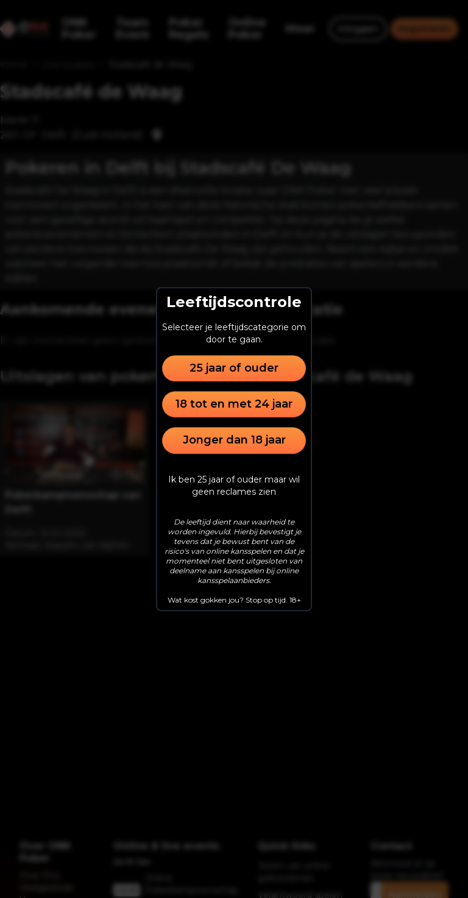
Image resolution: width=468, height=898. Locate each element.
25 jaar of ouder (234, 368)
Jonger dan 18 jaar (234, 440)
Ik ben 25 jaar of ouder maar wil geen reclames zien (234, 485)
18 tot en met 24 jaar (234, 404)
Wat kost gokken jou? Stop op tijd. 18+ (234, 599)
